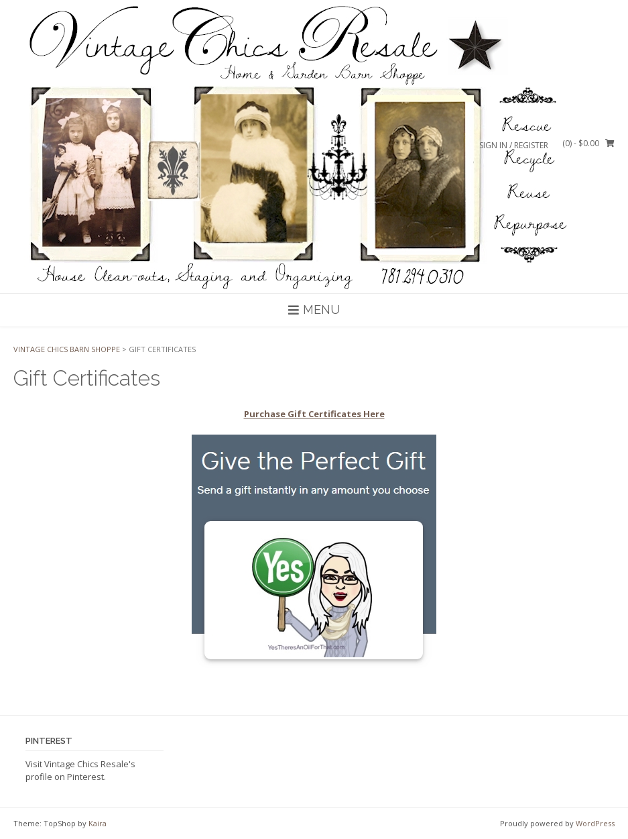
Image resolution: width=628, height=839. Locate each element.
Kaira (97, 823)
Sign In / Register (513, 145)
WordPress (595, 823)
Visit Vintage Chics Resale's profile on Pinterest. (80, 770)
